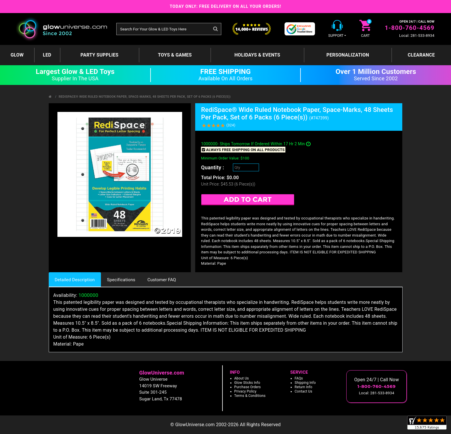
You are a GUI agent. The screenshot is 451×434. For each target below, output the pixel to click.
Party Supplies (100, 55)
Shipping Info (305, 383)
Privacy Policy (245, 391)
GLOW (16, 55)
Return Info (303, 387)
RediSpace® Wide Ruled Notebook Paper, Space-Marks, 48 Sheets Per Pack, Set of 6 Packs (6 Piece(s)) (145, 97)
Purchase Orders (247, 387)
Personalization (348, 55)
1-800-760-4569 (409, 27)
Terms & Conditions (250, 396)
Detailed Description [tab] (75, 279)
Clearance (421, 55)
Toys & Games (175, 55)
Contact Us (303, 391)
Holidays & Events (257, 55)
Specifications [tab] (121, 279)
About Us (241, 378)
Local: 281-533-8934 (416, 35)
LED (47, 55)
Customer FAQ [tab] (161, 279)
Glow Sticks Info (247, 383)
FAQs (299, 378)
